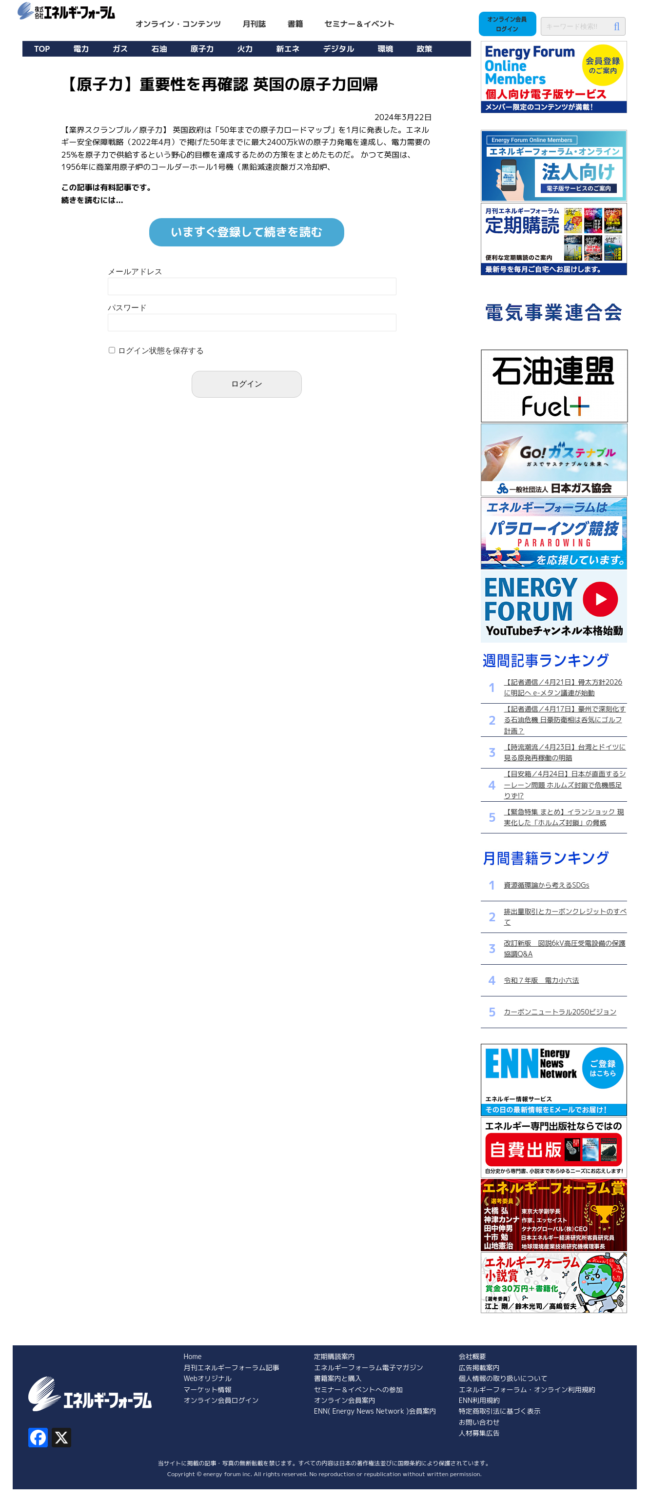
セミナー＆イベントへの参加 (358, 1389)
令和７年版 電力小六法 (541, 980)
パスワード (127, 308)
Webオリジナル (208, 1378)
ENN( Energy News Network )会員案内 (375, 1411)
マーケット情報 (208, 1389)
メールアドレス (135, 271)
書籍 (295, 24)
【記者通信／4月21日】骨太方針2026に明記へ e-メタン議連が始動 (563, 687)
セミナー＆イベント (360, 24)
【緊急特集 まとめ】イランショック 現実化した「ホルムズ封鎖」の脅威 (564, 817)
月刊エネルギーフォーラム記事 (231, 1367)
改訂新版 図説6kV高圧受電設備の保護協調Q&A (565, 948)
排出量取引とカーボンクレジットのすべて (565, 917)
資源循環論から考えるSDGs (547, 885)
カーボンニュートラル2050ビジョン (560, 1011)
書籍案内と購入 (338, 1378)
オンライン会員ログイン (221, 1400)
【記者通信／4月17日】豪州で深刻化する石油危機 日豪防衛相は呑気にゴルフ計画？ (565, 719)
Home (193, 1356)
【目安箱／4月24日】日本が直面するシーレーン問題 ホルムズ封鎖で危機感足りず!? (565, 784)
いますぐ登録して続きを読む (247, 231)
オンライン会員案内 (344, 1400)
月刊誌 (254, 24)
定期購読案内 (334, 1356)
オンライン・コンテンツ (178, 24)
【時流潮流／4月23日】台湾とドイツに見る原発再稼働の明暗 (565, 752)
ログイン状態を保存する (161, 350)
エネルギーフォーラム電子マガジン (368, 1367)
